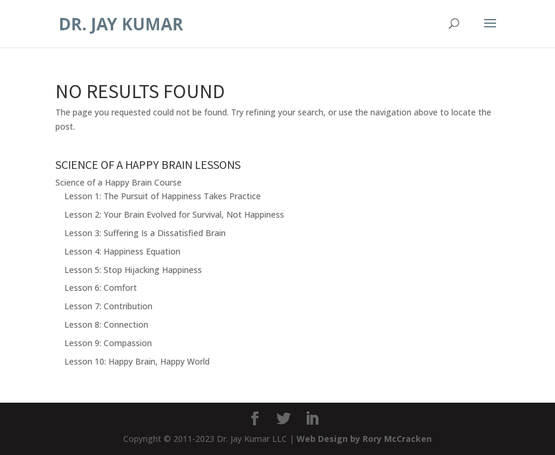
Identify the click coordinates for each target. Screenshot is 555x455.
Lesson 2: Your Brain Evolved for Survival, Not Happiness (174, 214)
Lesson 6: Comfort (100, 287)
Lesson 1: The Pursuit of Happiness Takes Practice (162, 196)
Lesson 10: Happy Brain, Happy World (137, 361)
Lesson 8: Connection (106, 324)
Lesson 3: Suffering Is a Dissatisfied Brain (145, 233)
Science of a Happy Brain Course (118, 182)
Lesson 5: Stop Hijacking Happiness (133, 269)
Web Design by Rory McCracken (364, 438)
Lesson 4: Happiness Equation (122, 251)
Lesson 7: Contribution (108, 306)
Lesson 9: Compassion (108, 343)
